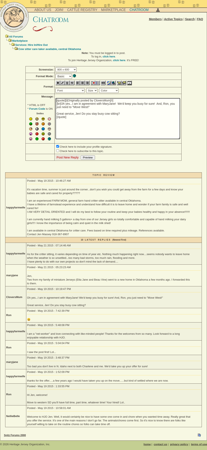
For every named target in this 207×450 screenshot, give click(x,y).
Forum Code (37, 108)
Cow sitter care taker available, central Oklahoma (49, 49)
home (147, 444)
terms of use (199, 444)
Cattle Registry (82, 10)
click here (109, 56)
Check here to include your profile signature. (86, 146)
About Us (42, 10)
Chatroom (139, 10)
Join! (59, 10)
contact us (160, 444)
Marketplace (113, 10)
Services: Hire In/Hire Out (31, 44)
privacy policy (179, 444)
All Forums (16, 36)
